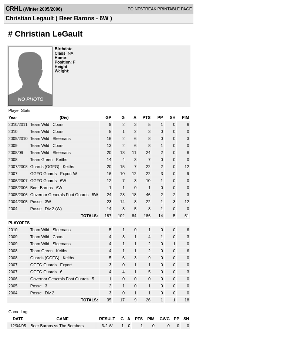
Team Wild (40, 124)
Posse (36, 201)
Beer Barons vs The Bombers (57, 326)
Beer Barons (42, 187)
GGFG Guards (44, 173)
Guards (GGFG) (45, 166)
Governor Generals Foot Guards (60, 194)
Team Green (42, 159)
